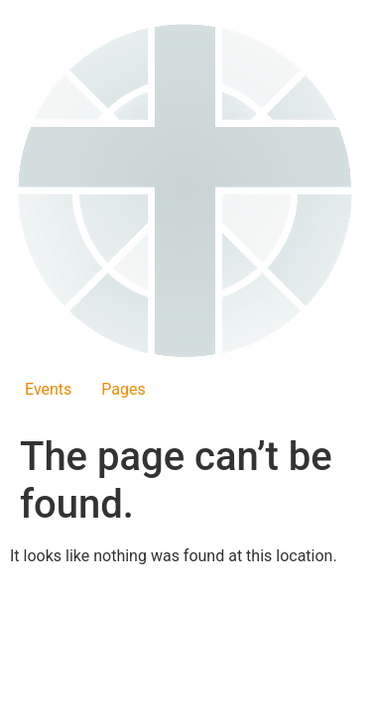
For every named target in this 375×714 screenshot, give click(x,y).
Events (48, 389)
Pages (123, 389)
